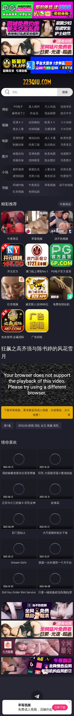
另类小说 (34, 176)
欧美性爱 (65, 138)
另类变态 (65, 144)
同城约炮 (18, 185)
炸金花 (34, 113)
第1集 (7, 425)
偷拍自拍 (34, 138)
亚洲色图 (34, 153)
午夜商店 (34, 185)
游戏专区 (65, 106)
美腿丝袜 (18, 160)
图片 (5, 156)
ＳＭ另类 (65, 129)
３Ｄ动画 (65, 122)
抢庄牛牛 (65, 113)
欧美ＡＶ (50, 122)
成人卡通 (50, 138)
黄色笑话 (50, 176)
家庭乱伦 (34, 169)
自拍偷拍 (34, 122)
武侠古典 (65, 169)
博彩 (5, 109)
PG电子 (18, 106)
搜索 (65, 92)
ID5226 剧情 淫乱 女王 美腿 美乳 (38, 425)
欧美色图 (50, 153)
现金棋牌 (50, 113)
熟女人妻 (18, 129)
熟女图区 (50, 160)
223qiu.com (37, 82)
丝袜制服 (34, 129)
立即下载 (59, 707)
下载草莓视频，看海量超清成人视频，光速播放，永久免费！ (37, 412)
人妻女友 (50, 169)
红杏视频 (18, 191)
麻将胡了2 (18, 113)
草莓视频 (50, 185)
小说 (5, 172)
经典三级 (34, 144)
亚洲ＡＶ (18, 122)
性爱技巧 (65, 176)
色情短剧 (34, 191)
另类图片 (65, 160)
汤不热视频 (66, 185)
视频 (5, 125)
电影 (5, 141)
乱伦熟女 (50, 144)
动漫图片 (65, 153)
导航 (5, 188)
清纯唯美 (34, 160)
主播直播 (50, 129)
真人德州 (34, 106)
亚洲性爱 (18, 138)
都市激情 (18, 169)
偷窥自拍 (18, 153)
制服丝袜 (18, 144)
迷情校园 (18, 176)
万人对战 (50, 106)
